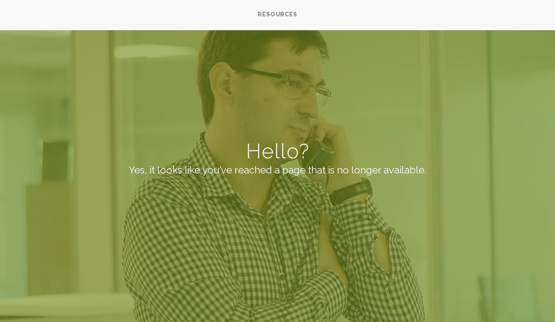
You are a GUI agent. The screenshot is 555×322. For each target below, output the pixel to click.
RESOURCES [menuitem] (277, 14)
